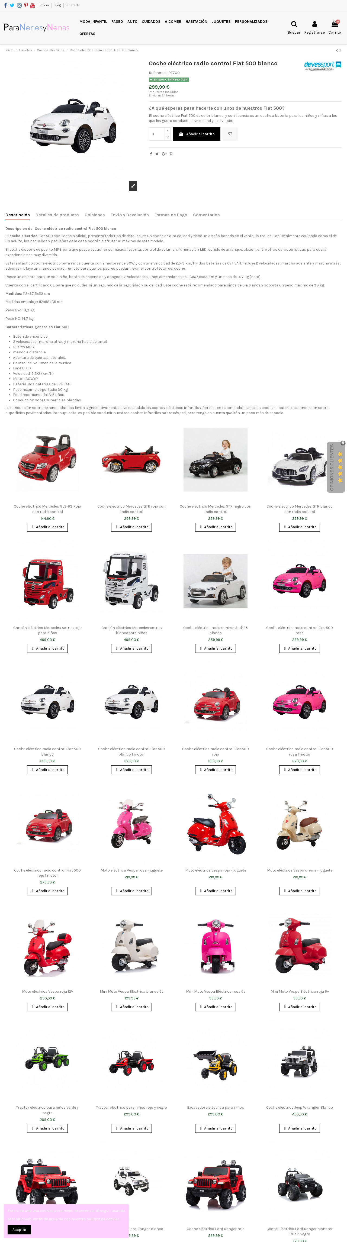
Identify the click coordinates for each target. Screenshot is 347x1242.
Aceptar (19, 1229)
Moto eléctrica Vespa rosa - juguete (132, 870)
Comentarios (206, 214)
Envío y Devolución (130, 214)
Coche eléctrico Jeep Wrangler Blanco (299, 1107)
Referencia (158, 72)
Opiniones (95, 214)
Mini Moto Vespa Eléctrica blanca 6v (131, 991)
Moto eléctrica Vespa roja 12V (47, 991)
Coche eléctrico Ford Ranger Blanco (131, 1229)
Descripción (17, 214)
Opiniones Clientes (332, 467)
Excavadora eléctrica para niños (215, 1107)
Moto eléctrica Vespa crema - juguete (299, 870)
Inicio (45, 5)
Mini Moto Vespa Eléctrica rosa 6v (215, 991)
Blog (58, 5)
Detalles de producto (57, 214)
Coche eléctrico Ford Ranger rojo (216, 1229)
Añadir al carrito (197, 134)
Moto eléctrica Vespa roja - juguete (215, 870)
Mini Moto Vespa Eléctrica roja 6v (300, 991)
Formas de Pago (171, 214)
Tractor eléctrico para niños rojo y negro (131, 1107)
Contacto (73, 5)
